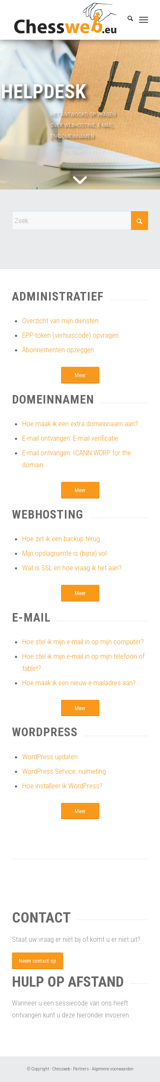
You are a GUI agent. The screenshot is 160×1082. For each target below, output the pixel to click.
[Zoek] (126, 20)
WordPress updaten (50, 756)
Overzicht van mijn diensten (60, 320)
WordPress (45, 732)
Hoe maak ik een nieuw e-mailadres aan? (79, 682)
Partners (81, 1069)
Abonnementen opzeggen (58, 349)
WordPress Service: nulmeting (64, 771)
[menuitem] (126, 20)
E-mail (31, 617)
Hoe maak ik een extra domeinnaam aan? (80, 423)
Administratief (58, 296)
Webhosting (47, 514)
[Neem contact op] (37, 960)
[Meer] (80, 375)
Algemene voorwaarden (113, 1069)
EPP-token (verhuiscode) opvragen (70, 335)
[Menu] (143, 20)
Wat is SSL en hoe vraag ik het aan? (72, 567)
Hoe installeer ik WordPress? (62, 785)
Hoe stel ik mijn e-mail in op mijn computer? (83, 641)
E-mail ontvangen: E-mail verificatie (70, 438)
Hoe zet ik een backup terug (61, 538)
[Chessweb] (66, 20)
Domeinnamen (53, 399)
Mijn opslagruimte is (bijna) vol (64, 553)
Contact (41, 917)
